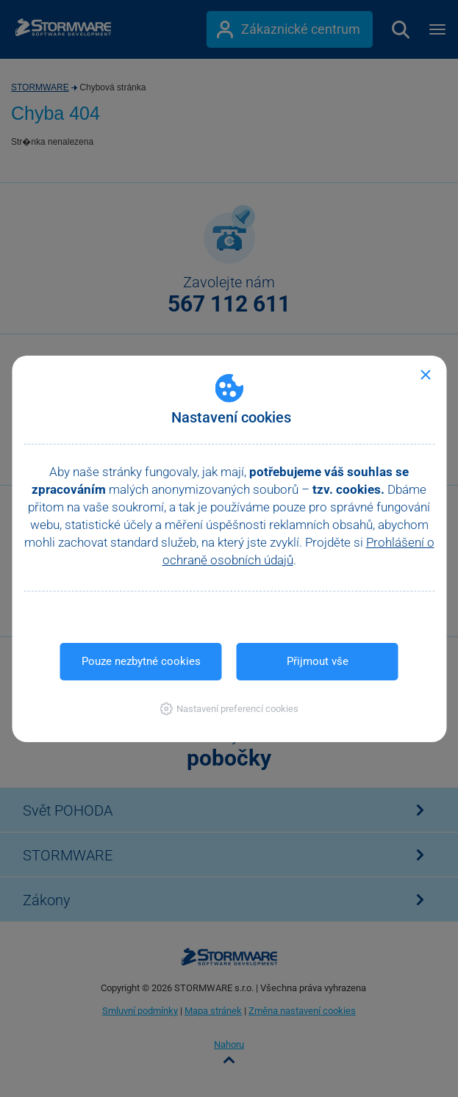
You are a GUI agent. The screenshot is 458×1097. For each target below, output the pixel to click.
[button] (229, 708)
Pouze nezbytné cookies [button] (141, 661)
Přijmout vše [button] (317, 661)
